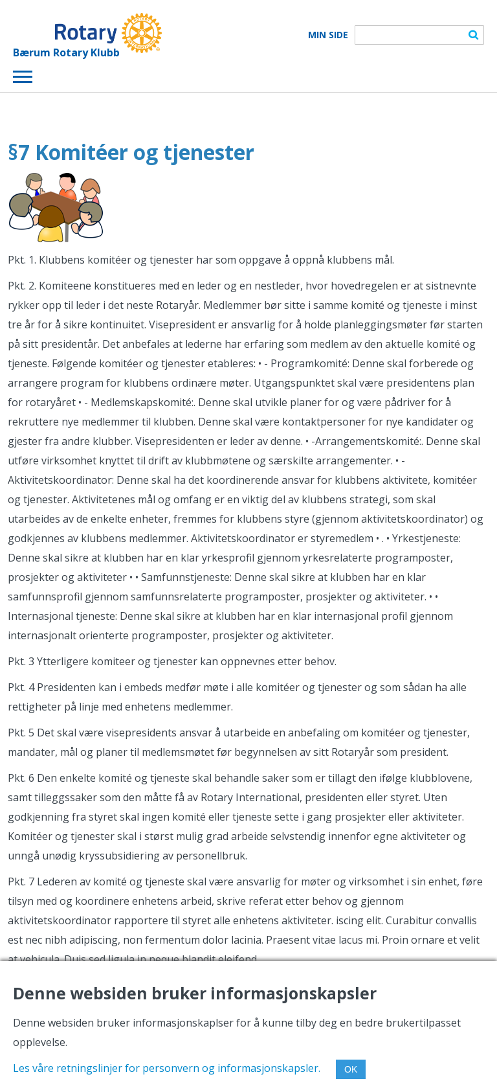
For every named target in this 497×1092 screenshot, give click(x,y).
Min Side (328, 35)
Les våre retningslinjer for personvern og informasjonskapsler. (166, 1068)
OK (350, 1069)
